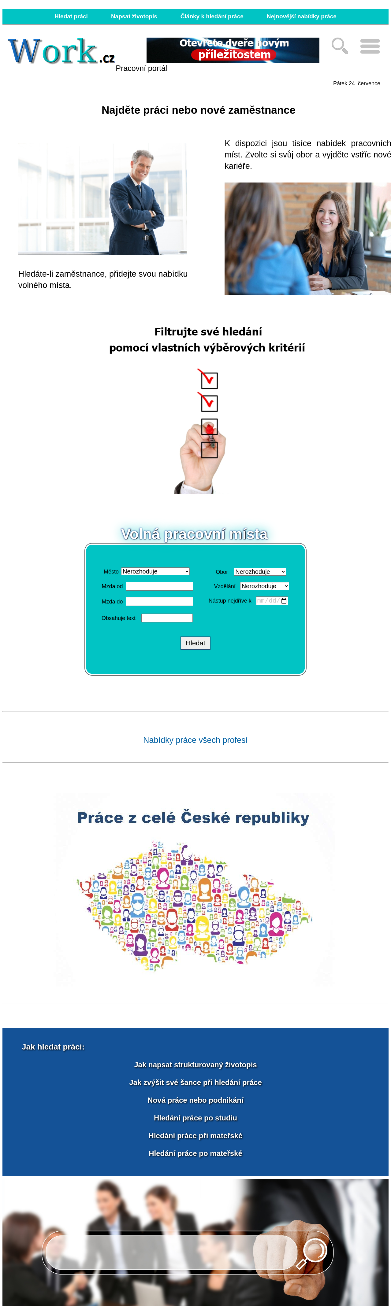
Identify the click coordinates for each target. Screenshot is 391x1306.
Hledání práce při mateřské (196, 1136)
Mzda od (112, 586)
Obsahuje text (119, 618)
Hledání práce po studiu (195, 1118)
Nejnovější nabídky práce (302, 16)
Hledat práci (71, 16)
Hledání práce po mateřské (195, 1153)
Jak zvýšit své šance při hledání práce (195, 1083)
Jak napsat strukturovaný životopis (195, 1065)
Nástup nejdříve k (231, 602)
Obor (222, 572)
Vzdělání (225, 586)
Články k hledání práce (212, 16)
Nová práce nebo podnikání (195, 1100)
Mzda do (112, 602)
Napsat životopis (134, 16)
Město (111, 572)
